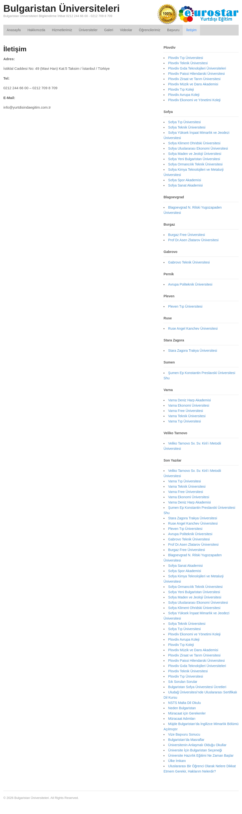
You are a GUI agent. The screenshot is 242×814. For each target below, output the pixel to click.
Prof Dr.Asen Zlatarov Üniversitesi (193, 240)
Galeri (108, 30)
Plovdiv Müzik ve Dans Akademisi (193, 84)
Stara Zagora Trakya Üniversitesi (192, 350)
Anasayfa (14, 30)
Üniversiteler (88, 30)
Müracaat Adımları (181, 718)
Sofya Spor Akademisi (184, 180)
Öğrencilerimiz (149, 30)
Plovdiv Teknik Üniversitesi (188, 63)
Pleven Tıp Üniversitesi (185, 306)
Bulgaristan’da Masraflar (186, 740)
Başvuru (173, 30)
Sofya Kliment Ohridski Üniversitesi (194, 143)
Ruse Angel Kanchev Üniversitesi (193, 328)
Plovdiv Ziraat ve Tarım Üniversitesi (194, 79)
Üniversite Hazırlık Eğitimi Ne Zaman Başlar (200, 755)
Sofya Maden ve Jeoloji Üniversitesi (194, 154)
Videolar (126, 30)
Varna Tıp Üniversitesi (184, 421)
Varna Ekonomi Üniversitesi (188, 405)
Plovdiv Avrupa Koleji (183, 95)
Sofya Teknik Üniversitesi (186, 127)
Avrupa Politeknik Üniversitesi (190, 284)
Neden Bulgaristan (182, 708)
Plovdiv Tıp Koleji (181, 89)
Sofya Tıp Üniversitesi (184, 122)
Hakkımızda (36, 30)
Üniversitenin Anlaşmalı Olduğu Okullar (197, 745)
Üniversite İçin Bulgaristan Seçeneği (195, 750)
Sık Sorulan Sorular (182, 682)
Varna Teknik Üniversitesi (187, 416)
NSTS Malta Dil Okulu (184, 703)
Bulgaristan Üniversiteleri (61, 8)
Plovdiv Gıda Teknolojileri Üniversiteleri (197, 68)
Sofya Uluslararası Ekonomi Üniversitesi (198, 148)
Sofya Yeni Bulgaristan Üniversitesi (194, 159)
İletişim (191, 30)
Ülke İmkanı (177, 761)
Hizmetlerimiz (62, 30)
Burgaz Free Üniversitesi (186, 235)
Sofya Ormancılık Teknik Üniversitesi (195, 164)
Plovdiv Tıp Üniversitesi (185, 58)
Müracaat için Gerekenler (187, 713)
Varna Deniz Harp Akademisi (189, 400)
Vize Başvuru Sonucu (184, 734)
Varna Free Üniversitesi (185, 411)
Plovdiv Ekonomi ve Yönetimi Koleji (194, 100)
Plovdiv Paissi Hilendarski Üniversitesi (196, 74)
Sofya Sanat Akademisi (185, 185)
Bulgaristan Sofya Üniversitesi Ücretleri (197, 687)
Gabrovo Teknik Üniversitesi (189, 262)
